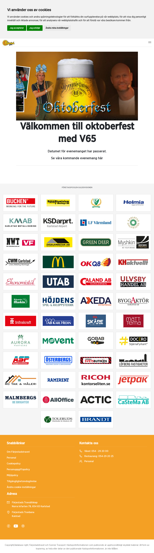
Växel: (93, 451)
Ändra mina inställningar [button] (57, 28)
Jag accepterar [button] (17, 28)
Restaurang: (96, 456)
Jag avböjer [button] (34, 28)
